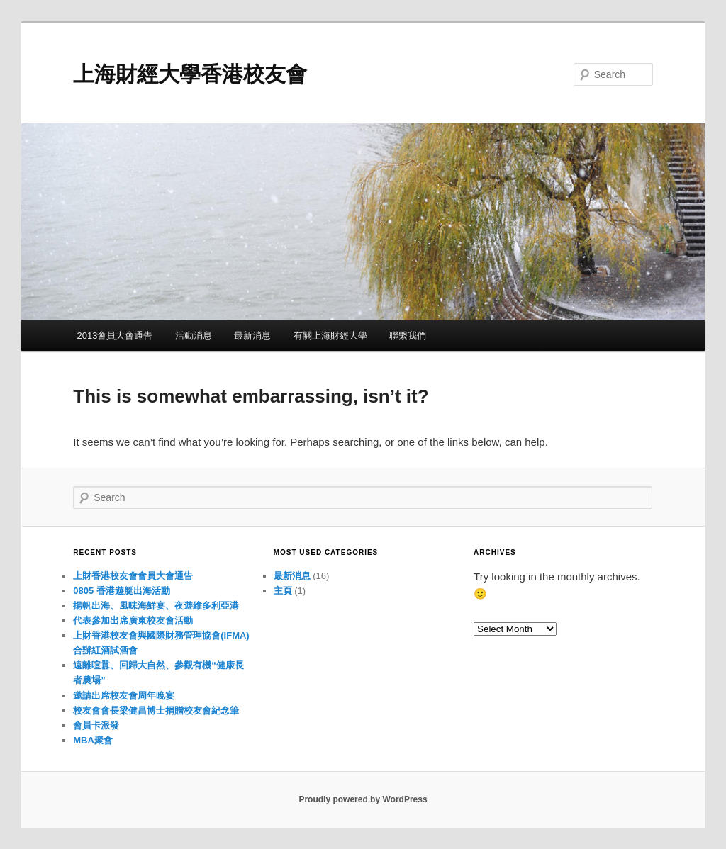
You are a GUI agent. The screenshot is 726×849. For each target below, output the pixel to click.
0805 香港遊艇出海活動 (121, 590)
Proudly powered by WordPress (362, 799)
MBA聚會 (93, 740)
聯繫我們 (407, 335)
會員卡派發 (96, 725)
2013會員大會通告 (114, 335)
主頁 (283, 590)
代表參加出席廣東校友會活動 (133, 620)
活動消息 (193, 335)
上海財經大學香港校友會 (190, 74)
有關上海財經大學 (330, 335)
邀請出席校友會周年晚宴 (123, 695)
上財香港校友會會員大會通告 (133, 575)
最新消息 (252, 335)
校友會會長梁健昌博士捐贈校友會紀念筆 (156, 710)
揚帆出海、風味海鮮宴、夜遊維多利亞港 (156, 605)
